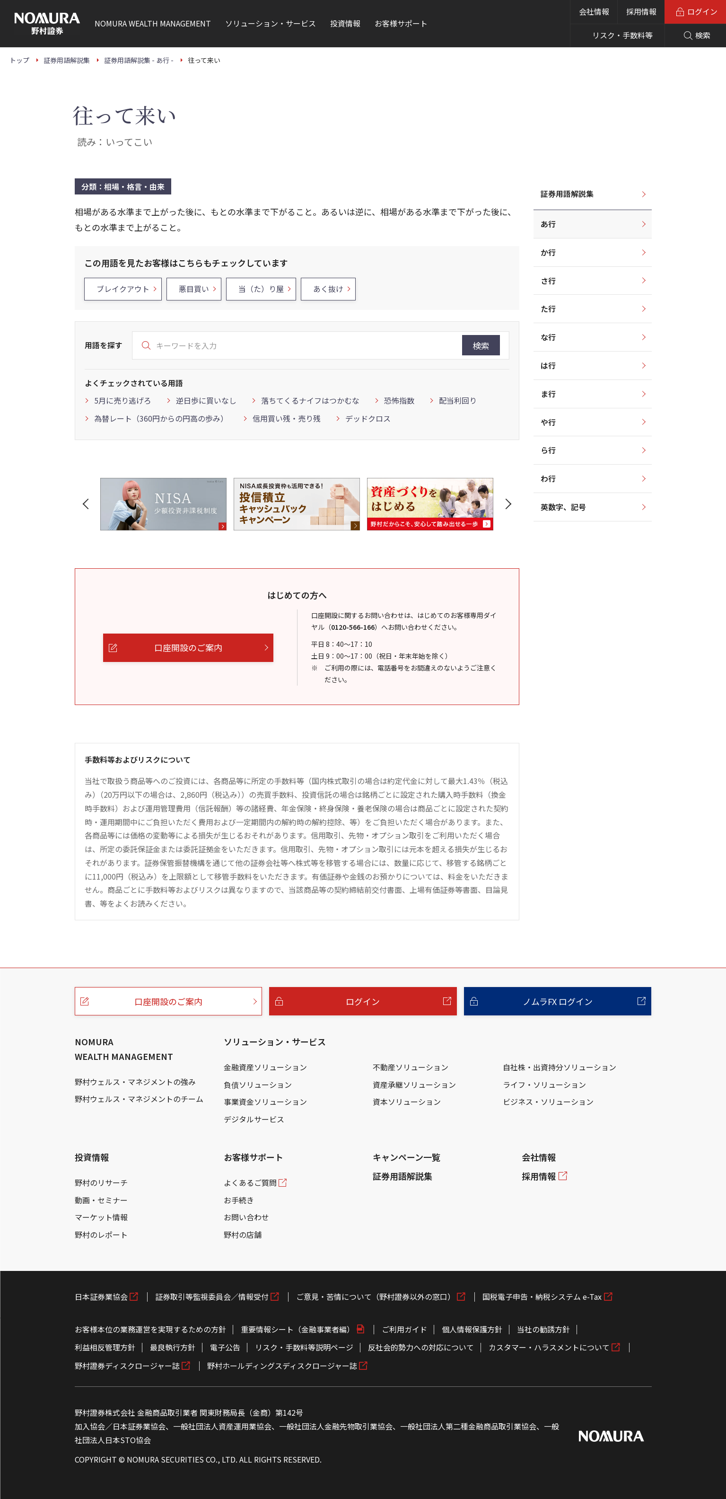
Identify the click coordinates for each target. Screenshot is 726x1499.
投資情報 (92, 1157)
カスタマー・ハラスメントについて (549, 1347)
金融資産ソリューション (265, 1067)
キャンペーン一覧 (406, 1157)
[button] (87, 503)
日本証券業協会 (101, 1296)
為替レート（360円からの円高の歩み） (161, 418)
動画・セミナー (101, 1200)
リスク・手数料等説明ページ (304, 1347)
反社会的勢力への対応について (421, 1347)
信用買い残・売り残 (287, 418)
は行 (548, 365)
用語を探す (103, 345)
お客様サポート (253, 1157)
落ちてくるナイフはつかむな (310, 400)
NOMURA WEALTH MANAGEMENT (124, 1048)
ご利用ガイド (404, 1329)
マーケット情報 (101, 1217)
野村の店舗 (243, 1234)
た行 (548, 308)
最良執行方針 (172, 1347)
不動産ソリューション (410, 1067)
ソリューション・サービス (275, 1041)
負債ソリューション (258, 1084)
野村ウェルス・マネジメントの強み (135, 1081)
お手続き (239, 1200)
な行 (548, 337)
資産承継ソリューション (414, 1084)
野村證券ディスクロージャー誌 (127, 1365)
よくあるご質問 (250, 1182)
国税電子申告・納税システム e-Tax (542, 1296)
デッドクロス (368, 418)
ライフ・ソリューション (544, 1084)
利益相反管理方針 (105, 1347)
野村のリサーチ (101, 1182)
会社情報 (594, 11)
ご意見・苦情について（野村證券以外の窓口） (375, 1296)
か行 (548, 252)
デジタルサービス (254, 1119)
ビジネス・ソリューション (548, 1101)
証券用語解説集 (567, 193)
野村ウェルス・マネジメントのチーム (139, 1098)
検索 (481, 345)
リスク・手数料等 (622, 35)
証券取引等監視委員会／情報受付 (212, 1296)
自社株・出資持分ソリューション (559, 1067)
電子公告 (225, 1347)
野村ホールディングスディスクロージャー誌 (282, 1365)
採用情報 (641, 11)
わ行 (548, 478)
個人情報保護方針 (472, 1329)
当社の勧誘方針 (543, 1329)
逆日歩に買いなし (206, 400)
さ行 (548, 280)
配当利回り (458, 400)
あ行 (548, 223)
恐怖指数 (399, 400)
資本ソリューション (407, 1101)
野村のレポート (101, 1234)
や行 (548, 422)
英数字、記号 (563, 506)
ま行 (548, 393)
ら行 (548, 450)
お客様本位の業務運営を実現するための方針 (150, 1329)
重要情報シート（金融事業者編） (297, 1329)
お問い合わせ (246, 1217)
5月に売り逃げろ (122, 400)
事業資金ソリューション (265, 1101)
